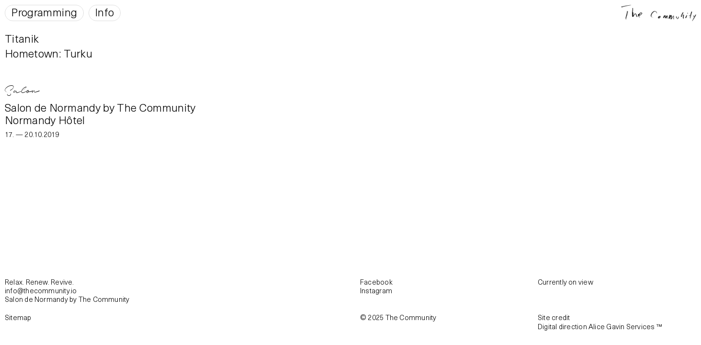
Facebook (376, 281)
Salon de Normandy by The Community (100, 107)
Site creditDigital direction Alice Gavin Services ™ (600, 321)
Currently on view (565, 281)
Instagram (376, 290)
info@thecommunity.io (41, 290)
